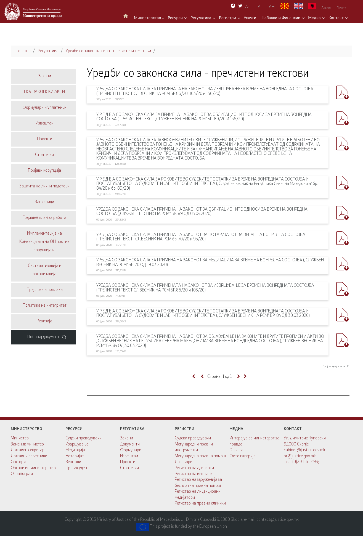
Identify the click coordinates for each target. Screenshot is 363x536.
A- (247, 7)
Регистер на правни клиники (200, 503)
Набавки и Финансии (281, 17)
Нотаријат (74, 456)
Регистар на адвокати (194, 468)
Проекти (127, 462)
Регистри (228, 17)
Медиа (315, 17)
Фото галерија (242, 456)
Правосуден (76, 468)
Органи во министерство (33, 468)
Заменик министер (27, 444)
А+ (272, 7)
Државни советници (29, 456)
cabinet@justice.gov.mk (304, 450)
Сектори (18, 462)
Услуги (250, 17)
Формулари (130, 450)
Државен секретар (27, 450)
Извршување (76, 444)
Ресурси (176, 17)
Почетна (23, 51)
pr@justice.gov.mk (300, 456)
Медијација (75, 450)
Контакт (336, 17)
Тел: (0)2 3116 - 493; (301, 462)
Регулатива (201, 17)
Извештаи (129, 456)
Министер (20, 438)
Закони (126, 438)
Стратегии (129, 468)
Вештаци (73, 462)
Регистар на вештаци (194, 474)
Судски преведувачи (83, 438)
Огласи (236, 450)
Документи (130, 444)
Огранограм (22, 474)
